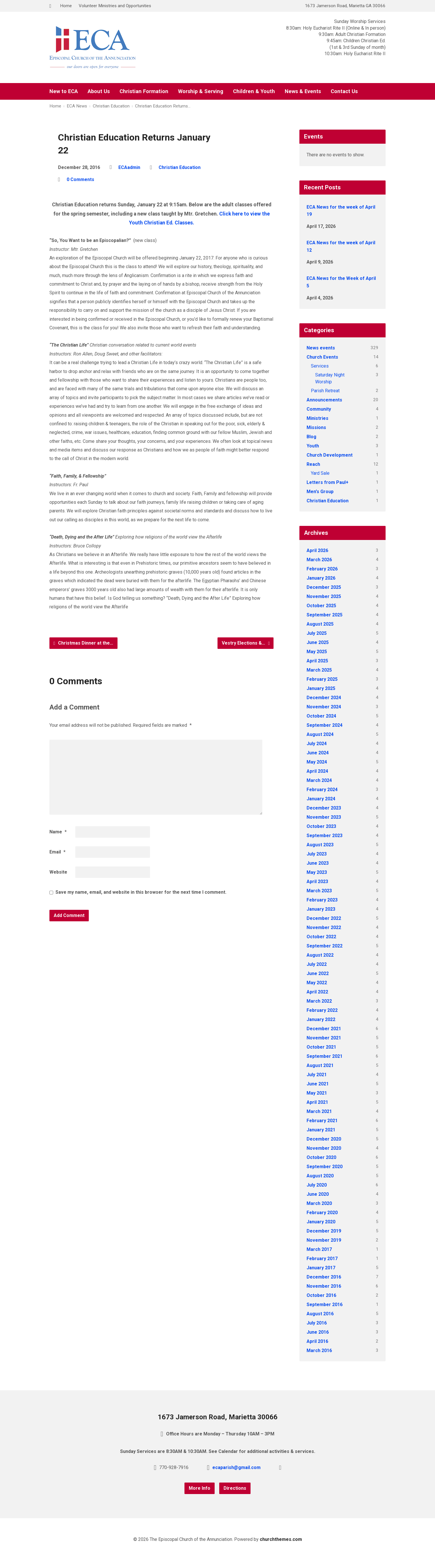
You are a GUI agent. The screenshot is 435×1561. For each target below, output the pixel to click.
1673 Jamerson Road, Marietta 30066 (218, 1417)
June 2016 (318, 1332)
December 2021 (324, 1028)
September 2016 (324, 1304)
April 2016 (317, 1341)
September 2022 (324, 946)
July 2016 (317, 1323)
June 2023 (318, 863)
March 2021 (319, 1111)
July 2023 (317, 854)
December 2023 (324, 808)
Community (319, 409)
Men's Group (320, 491)
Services (320, 366)
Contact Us (344, 91)
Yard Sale (320, 473)
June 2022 (318, 973)
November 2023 (324, 817)
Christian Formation (144, 91)
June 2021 (318, 1084)
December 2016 (324, 1277)
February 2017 (322, 1258)
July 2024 (317, 743)
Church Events (322, 357)
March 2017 (319, 1249)
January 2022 (321, 1019)
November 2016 (324, 1286)
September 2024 (324, 725)
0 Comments (80, 179)
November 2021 (324, 1038)
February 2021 (322, 1120)
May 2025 (317, 651)
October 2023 (321, 826)
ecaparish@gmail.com (236, 1467)
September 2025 (324, 615)
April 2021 (317, 1102)
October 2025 (321, 605)
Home (66, 5)
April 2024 (317, 771)
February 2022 (322, 1010)
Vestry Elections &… (246, 643)
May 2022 (317, 982)
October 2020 (321, 1157)
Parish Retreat (325, 390)
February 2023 (322, 900)
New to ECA (63, 91)
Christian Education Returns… (162, 106)
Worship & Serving (200, 91)
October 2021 (321, 1047)
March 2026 (319, 559)
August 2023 (320, 844)
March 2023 (319, 890)
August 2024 (320, 734)
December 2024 (324, 697)
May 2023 (317, 872)
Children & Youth (254, 91)
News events (321, 348)
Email (57, 852)
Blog (311, 436)
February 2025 (322, 679)
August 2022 (320, 955)
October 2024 (321, 716)
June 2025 (318, 642)
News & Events (303, 91)
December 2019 (324, 1231)
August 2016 (320, 1313)
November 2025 (324, 596)
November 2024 (324, 707)
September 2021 (324, 1056)
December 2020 (324, 1139)
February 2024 (322, 789)
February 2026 (322, 569)
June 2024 (318, 752)
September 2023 (324, 835)
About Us (99, 91)
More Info (199, 1488)
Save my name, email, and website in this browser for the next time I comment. (140, 892)
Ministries (317, 418)
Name (58, 832)
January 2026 (321, 578)
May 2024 (317, 762)
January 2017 (321, 1267)
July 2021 (317, 1074)
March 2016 (319, 1350)
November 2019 (324, 1240)
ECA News (77, 106)
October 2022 (321, 936)
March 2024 (319, 780)
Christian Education (111, 106)
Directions (235, 1488)
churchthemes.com (281, 1539)
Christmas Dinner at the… (83, 643)
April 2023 (317, 881)
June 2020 (318, 1194)
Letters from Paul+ (328, 482)
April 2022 (317, 992)
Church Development (330, 455)
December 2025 (324, 587)
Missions (316, 427)
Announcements (324, 400)
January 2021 (321, 1130)
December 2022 (324, 918)
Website (58, 872)
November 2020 (324, 1148)
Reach (313, 464)
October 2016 (321, 1295)
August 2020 (320, 1176)
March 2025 (319, 670)
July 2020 (317, 1185)
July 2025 (317, 633)
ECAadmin (129, 167)
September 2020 (324, 1166)
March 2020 (319, 1203)
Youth (313, 446)
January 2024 (321, 798)
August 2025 (320, 624)
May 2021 (317, 1093)
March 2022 (319, 1001)
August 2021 (320, 1065)
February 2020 (322, 1212)
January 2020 (321, 1221)
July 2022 (317, 964)
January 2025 (321, 688)
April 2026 (317, 550)
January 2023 (321, 909)
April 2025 (317, 661)
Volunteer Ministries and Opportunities (115, 5)
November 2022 (324, 927)
